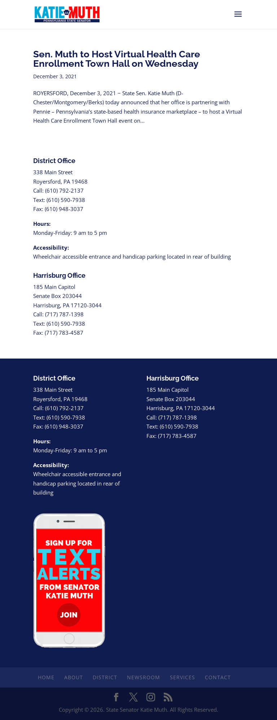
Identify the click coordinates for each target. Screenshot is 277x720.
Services (182, 677)
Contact (218, 677)
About (73, 677)
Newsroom (143, 677)
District (105, 677)
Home (46, 677)
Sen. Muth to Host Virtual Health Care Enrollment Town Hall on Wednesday (119, 59)
